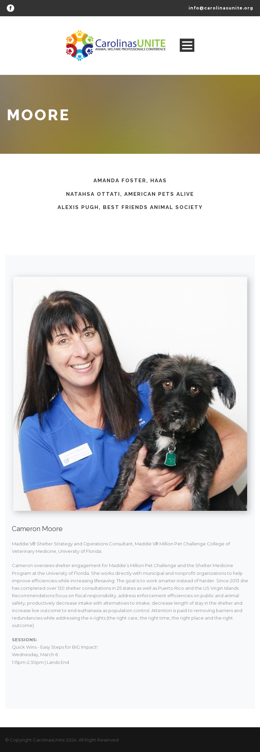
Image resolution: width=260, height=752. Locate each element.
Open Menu (187, 45)
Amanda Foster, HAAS (130, 180)
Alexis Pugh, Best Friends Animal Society (130, 207)
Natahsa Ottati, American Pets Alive (130, 194)
